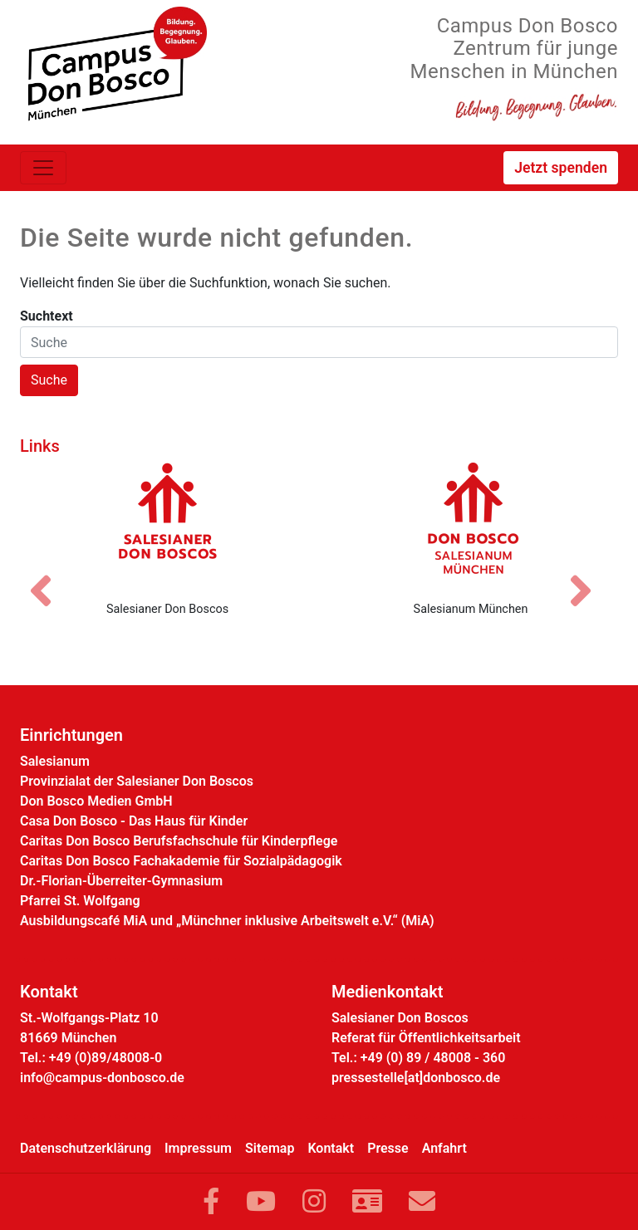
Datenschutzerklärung (85, 1148)
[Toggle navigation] (43, 167)
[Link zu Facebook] (211, 1202)
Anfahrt (444, 1148)
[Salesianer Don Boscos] (167, 525)
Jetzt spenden (560, 167)
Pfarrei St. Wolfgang (80, 901)
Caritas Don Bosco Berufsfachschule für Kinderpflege (178, 841)
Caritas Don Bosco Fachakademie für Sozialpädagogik (181, 861)
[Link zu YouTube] (261, 1202)
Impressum (198, 1148)
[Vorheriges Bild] (49, 576)
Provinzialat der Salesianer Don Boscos (136, 781)
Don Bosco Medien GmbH (96, 801)
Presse (388, 1148)
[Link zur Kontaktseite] (367, 1202)
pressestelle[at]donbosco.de (415, 1077)
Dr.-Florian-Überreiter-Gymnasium (121, 881)
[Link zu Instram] (314, 1202)
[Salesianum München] (470, 525)
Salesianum (55, 761)
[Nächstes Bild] (589, 576)
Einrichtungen (71, 735)
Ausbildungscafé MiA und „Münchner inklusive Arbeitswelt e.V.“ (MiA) (227, 921)
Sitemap (269, 1148)
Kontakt (330, 1148)
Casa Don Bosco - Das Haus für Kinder (134, 821)
